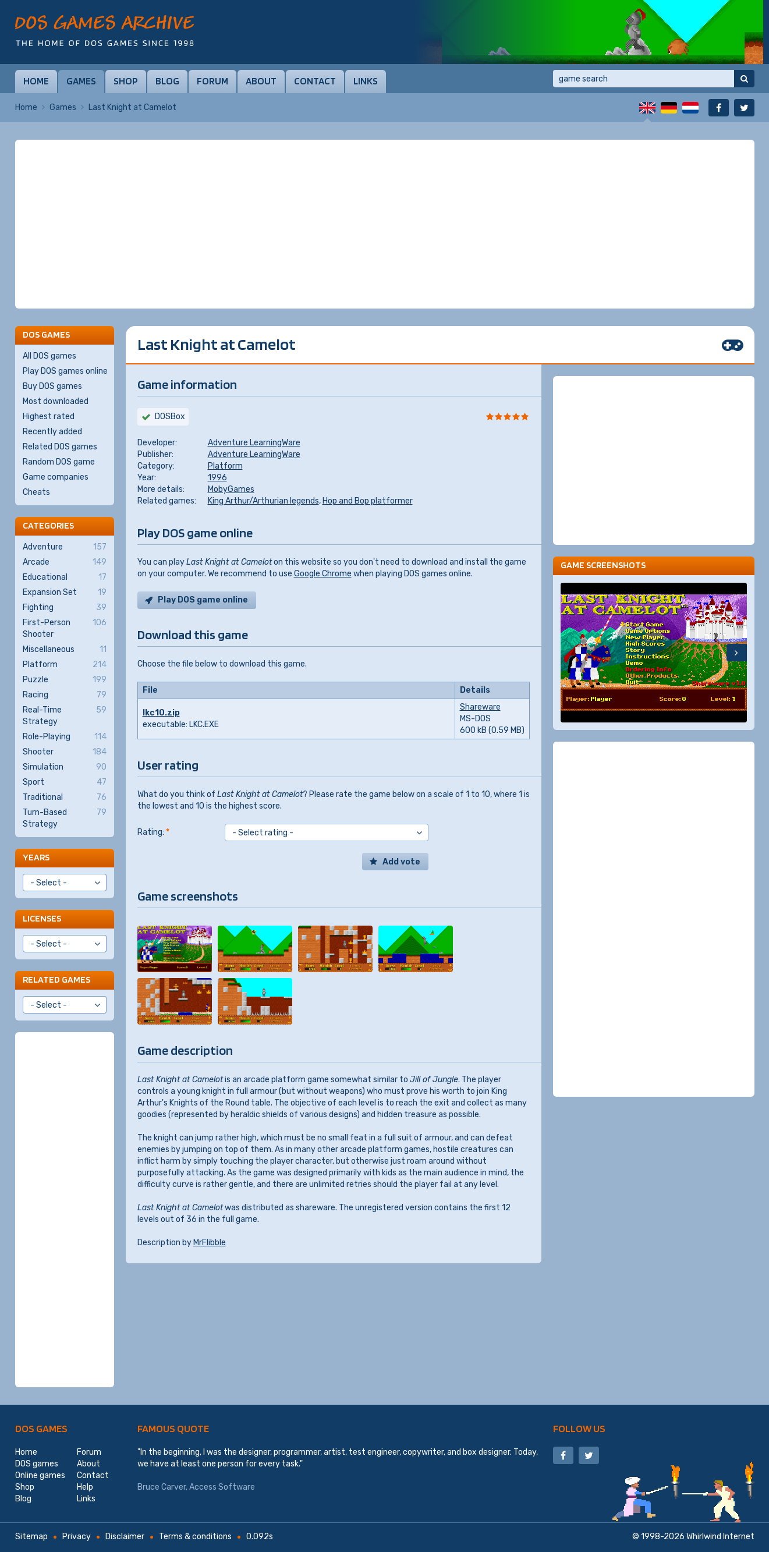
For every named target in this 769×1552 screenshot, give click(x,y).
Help (85, 1487)
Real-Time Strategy (65, 715)
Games (81, 81)
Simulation (65, 767)
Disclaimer (124, 1537)
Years (36, 857)
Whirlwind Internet (720, 1537)
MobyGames (231, 489)
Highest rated (49, 416)
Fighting (65, 608)
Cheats (36, 492)
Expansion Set (65, 592)
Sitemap (31, 1537)
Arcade (65, 562)
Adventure (65, 547)
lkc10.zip (161, 713)
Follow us (579, 1428)
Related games (56, 979)
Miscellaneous (65, 649)
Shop (126, 81)
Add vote (401, 862)
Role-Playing (65, 737)
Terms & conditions (195, 1537)
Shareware (480, 707)
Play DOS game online (203, 600)
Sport (65, 782)
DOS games (41, 1428)
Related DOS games (60, 447)
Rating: (153, 832)
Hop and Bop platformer (368, 501)
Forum (212, 81)
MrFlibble (209, 1243)
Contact (315, 81)
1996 (217, 478)
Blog (167, 81)
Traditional (65, 797)
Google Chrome (323, 574)
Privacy (76, 1537)
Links (365, 81)
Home (36, 81)
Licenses (42, 918)
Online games (40, 1475)
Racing (65, 695)
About (261, 81)
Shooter (65, 752)
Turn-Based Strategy (65, 818)
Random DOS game (59, 462)
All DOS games (49, 356)
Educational (65, 577)
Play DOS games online (65, 371)
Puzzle (65, 680)
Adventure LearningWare (254, 443)
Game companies (55, 477)
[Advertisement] (385, 224)
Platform (225, 466)
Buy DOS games (52, 386)
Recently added (52, 432)
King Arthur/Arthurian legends (263, 501)
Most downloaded (55, 401)
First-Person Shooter (65, 628)
